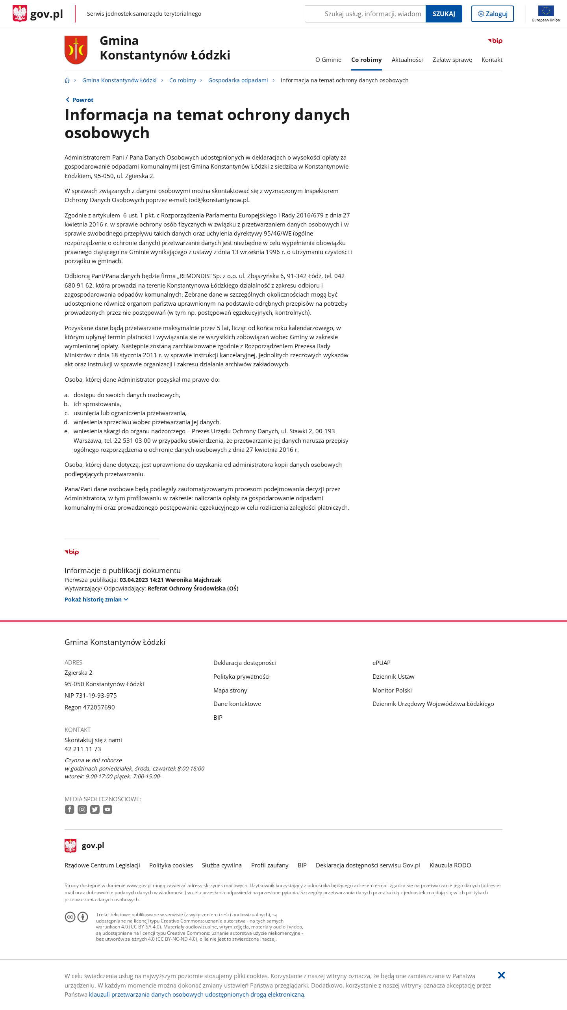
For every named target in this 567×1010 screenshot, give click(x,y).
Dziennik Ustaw (393, 676)
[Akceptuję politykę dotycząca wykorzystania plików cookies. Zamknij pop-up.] (501, 975)
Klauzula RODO (450, 865)
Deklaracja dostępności (244, 662)
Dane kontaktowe (237, 703)
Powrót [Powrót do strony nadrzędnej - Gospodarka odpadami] (83, 99)
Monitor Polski (392, 690)
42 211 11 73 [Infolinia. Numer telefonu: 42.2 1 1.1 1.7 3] (83, 749)
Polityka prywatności (241, 676)
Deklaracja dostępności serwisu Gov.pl (368, 865)
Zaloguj (499, 15)
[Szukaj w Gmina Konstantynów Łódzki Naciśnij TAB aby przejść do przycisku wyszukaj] (365, 13)
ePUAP (381, 662)
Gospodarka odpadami (238, 80)
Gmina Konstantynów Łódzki (165, 48)
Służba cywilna (222, 865)
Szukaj (444, 13)
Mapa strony (230, 690)
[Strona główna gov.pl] (38, 13)
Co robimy (182, 80)
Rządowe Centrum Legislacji (102, 865)
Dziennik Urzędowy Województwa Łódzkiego (433, 703)
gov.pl (85, 846)
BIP (217, 717)
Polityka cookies (171, 865)
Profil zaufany (270, 865)
